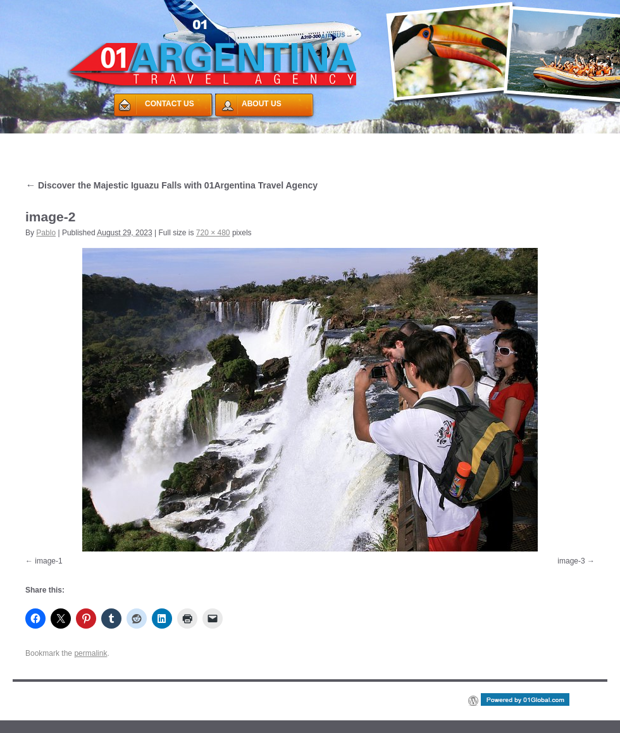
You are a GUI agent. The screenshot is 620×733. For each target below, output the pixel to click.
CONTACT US (169, 103)
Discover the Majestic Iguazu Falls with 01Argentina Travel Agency (171, 185)
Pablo (46, 232)
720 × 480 (213, 232)
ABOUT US (262, 103)
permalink (90, 653)
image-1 (48, 561)
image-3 (571, 561)
